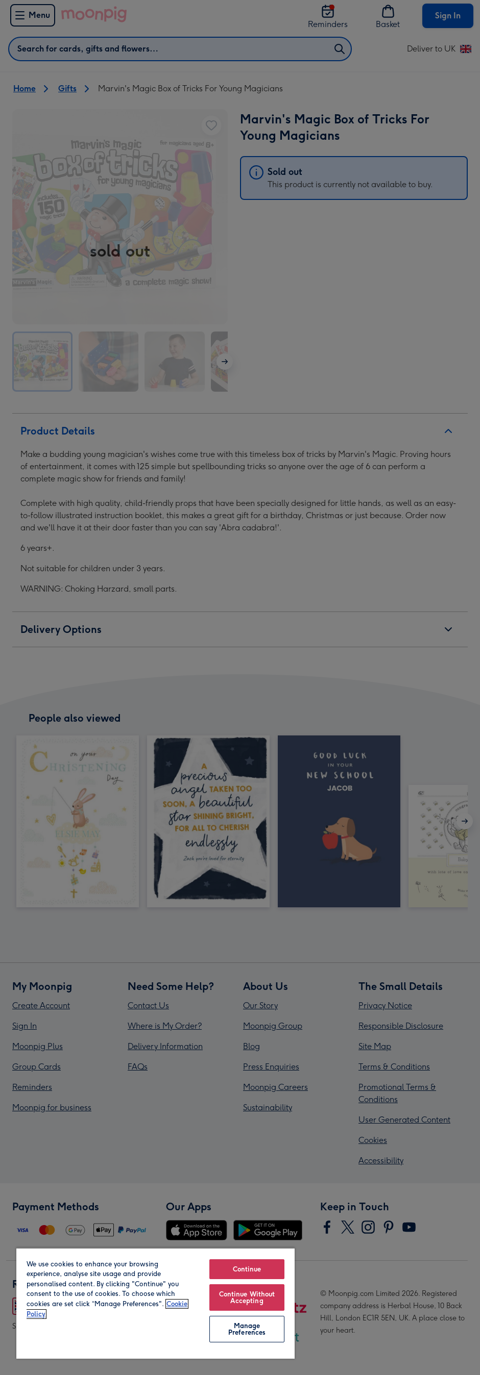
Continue (247, 1269)
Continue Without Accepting (247, 1297)
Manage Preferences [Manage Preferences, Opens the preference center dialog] (247, 1329)
